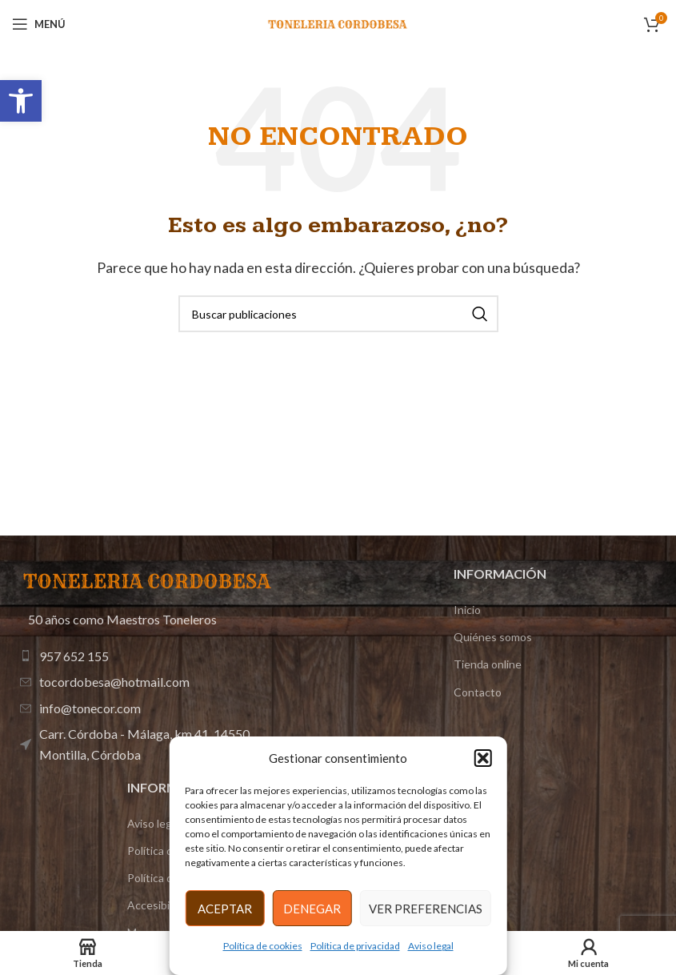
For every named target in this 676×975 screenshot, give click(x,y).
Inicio (467, 609)
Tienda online (488, 664)
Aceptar (225, 908)
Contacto (478, 692)
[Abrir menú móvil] (39, 24)
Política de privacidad (355, 946)
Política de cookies (262, 946)
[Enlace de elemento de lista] (150, 656)
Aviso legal (431, 946)
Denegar (312, 908)
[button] (21, 101)
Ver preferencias (425, 908)
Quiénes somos (493, 637)
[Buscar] (338, 313)
